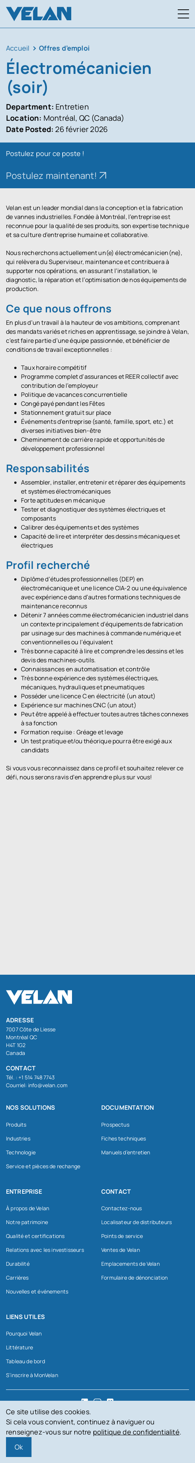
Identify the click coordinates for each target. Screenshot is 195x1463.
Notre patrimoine (27, 1222)
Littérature (19, 1347)
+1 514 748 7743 (36, 1077)
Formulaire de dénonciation (134, 1277)
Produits (16, 1124)
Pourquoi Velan (24, 1333)
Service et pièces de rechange (43, 1166)
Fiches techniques (123, 1138)
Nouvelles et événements (37, 1291)
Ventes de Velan (120, 1249)
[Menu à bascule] (183, 14)
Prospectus (115, 1124)
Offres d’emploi (64, 48)
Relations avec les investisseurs (45, 1249)
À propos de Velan (27, 1208)
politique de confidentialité (136, 1431)
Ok (19, 1446)
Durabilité (18, 1263)
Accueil (17, 48)
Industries (18, 1138)
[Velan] (38, 13)
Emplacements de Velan (130, 1263)
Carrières (17, 1277)
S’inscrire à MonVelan (32, 1375)
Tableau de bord (25, 1361)
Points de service (122, 1235)
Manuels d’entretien (125, 1152)
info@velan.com (48, 1085)
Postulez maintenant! (52, 175)
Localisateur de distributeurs (136, 1222)
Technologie (21, 1152)
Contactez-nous (121, 1208)
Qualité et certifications (35, 1235)
